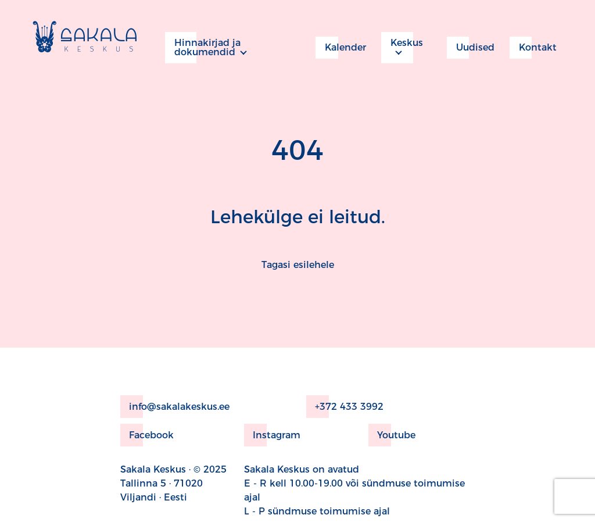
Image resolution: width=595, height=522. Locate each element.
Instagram (272, 435)
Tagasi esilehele (297, 264)
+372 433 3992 (344, 406)
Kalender (341, 48)
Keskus (402, 47)
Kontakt (533, 48)
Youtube (391, 435)
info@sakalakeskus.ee (175, 406)
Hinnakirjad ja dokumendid (203, 47)
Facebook (147, 435)
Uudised (470, 48)
